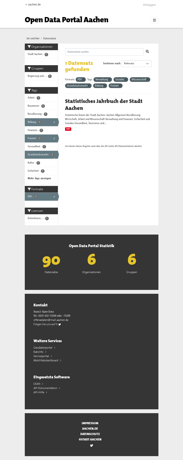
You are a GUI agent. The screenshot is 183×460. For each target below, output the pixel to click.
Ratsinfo (39, 352)
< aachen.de (33, 4)
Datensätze (49, 38)
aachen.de (90, 429)
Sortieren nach (111, 63)
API (106, 146)
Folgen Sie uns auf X (47, 324)
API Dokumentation (46, 388)
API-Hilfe (39, 392)
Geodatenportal (43, 347)
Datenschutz (90, 434)
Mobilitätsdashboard (46, 360)
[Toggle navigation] (154, 20)
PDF (68, 129)
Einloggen (149, 5)
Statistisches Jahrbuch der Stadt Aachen (104, 105)
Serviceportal (42, 356)
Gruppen (131, 272)
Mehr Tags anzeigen (39, 178)
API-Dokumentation (124, 146)
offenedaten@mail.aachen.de (51, 320)
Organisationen (91, 272)
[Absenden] (147, 52)
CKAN (37, 383)
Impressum (90, 423)
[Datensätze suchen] (104, 52)
